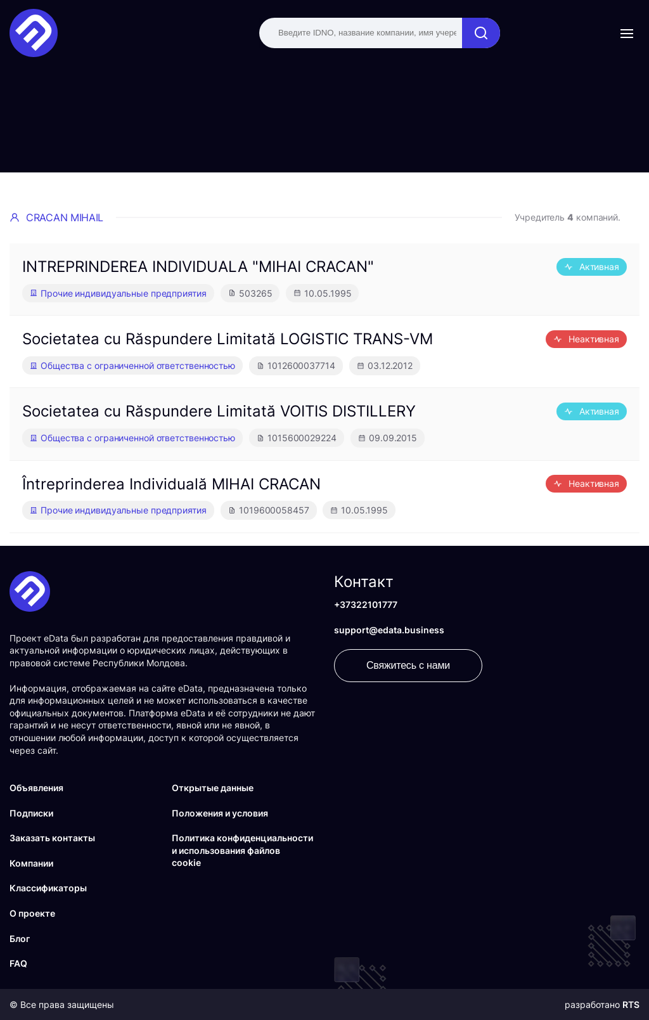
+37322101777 (365, 604)
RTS (630, 1004)
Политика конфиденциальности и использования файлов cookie (242, 850)
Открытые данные (213, 787)
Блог (20, 938)
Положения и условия (220, 813)
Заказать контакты (52, 837)
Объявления (36, 787)
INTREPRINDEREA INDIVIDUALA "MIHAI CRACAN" (198, 266)
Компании (31, 863)
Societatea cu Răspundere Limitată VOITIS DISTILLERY (219, 411)
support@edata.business (389, 629)
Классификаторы (48, 887)
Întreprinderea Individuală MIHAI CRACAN (171, 484)
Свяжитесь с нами (408, 665)
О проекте (32, 913)
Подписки (31, 813)
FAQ (18, 963)
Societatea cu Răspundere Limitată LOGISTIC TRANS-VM (227, 339)
